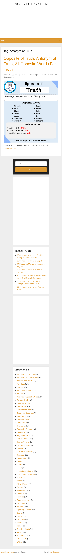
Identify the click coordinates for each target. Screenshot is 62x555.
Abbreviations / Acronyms (26, 374)
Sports (19, 513)
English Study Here (30, 4)
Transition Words (23, 529)
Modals (20, 477)
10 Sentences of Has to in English (29, 261)
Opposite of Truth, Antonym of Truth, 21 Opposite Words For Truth (30, 64)
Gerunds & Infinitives (25, 452)
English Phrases (23, 442)
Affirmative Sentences (25, 390)
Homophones (22, 458)
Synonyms (21, 519)
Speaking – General (24, 510)
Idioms (19, 465)
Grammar (20, 455)
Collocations (21, 406)
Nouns (19, 481)
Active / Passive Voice (25, 381)
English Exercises (23, 435)
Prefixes (20, 487)
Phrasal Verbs (22, 484)
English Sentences (24, 445)
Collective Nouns (23, 403)
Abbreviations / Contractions (27, 377)
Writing (19, 542)
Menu (3, 41)
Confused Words (23, 419)
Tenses (19, 523)
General (20, 448)
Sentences (21, 503)
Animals (20, 394)
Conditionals (21, 416)
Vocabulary (21, 535)
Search (31, 170)
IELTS (19, 468)
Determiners (21, 432)
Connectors (21, 426)
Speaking (20, 506)
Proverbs (20, 497)
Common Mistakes (24, 410)
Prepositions (21, 490)
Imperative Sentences (25, 471)
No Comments (9, 77)
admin (7, 75)
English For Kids (23, 439)
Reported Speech (23, 500)
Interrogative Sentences (26, 474)
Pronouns (20, 494)
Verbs (19, 532)
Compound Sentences (25, 413)
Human (20, 461)
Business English (23, 400)
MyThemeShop (55, 552)
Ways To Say (22, 539)
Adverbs (20, 387)
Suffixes (20, 516)
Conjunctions (22, 423)
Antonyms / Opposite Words (42, 75)
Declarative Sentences (25, 429)
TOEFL (19, 526)
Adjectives (21, 384)
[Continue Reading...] (11, 149)
